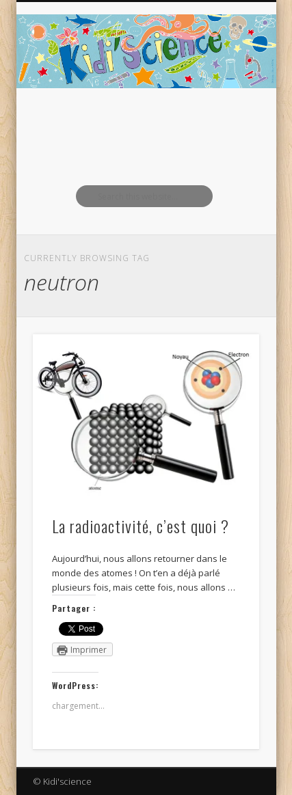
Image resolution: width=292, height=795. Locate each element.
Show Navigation (225, 122)
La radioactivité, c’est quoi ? (140, 525)
